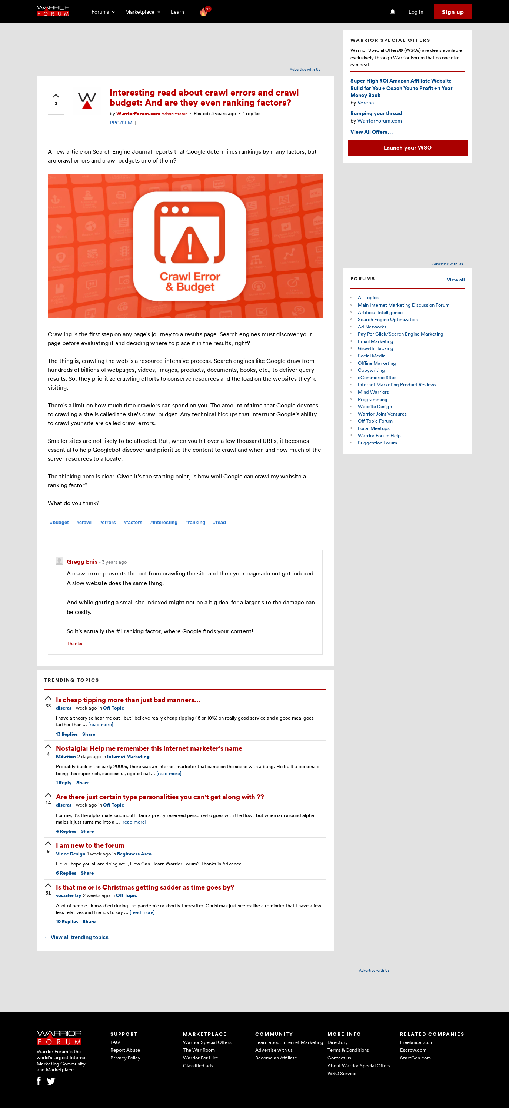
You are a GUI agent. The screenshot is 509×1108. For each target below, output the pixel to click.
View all (456, 279)
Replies (67, 734)
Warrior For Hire (200, 1057)
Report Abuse (125, 1050)
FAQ (115, 1042)
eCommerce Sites (377, 377)
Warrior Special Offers (207, 1042)
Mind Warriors (373, 391)
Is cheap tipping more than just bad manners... (128, 699)
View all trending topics (76, 937)
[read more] (100, 724)
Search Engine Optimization (388, 319)
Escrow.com (413, 1050)
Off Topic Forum (375, 420)
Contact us (339, 1057)
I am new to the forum (90, 845)
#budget (59, 522)
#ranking (195, 522)
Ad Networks (372, 326)
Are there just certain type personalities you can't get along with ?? (160, 796)
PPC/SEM (121, 122)
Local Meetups (374, 428)
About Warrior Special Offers (358, 1065)
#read (219, 522)
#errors (107, 522)
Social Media (372, 355)
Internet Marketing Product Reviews (397, 384)
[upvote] (56, 100)
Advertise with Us (305, 69)
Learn (180, 11)
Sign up (453, 12)
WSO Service (341, 1073)
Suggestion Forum (377, 442)
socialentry (68, 895)
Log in (416, 11)
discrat (63, 707)
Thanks (74, 643)
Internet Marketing (128, 756)
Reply (64, 782)
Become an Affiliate (276, 1057)
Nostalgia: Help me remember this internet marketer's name (149, 747)
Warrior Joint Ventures (382, 413)
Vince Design (71, 853)
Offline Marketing (377, 363)
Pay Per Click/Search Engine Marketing (400, 333)
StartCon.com (415, 1057)
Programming (372, 399)
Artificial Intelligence (380, 312)
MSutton (66, 756)
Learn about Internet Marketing (289, 1042)
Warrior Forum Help (379, 435)
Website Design (375, 406)
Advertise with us (274, 1050)
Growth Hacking (375, 348)
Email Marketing (375, 341)
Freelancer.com (416, 1042)
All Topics (368, 297)
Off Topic (113, 707)
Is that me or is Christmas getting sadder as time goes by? (145, 886)
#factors (133, 522)
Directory (337, 1042)
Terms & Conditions (348, 1050)
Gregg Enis (83, 561)
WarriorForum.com (138, 113)
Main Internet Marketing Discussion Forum (403, 304)
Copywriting (371, 370)
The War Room (199, 1050)
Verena (365, 102)
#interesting (163, 522)
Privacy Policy (125, 1057)
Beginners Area (134, 853)
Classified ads (198, 1065)
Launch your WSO (408, 147)
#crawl (84, 522)
